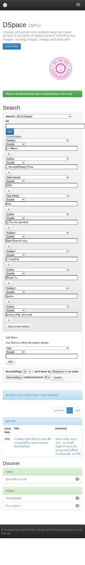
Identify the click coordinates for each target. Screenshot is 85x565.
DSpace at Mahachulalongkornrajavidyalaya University (39, 93)
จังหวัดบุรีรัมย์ (13, 498)
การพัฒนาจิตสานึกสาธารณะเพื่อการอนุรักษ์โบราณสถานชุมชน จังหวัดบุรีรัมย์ (32, 443)
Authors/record (33, 377)
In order (73, 371)
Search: (10, 116)
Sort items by (43, 371)
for (7, 121)
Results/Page (14, 371)
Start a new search (19, 326)
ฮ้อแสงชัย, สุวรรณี (69, 453)
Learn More (11, 46)
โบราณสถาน (13, 505)
